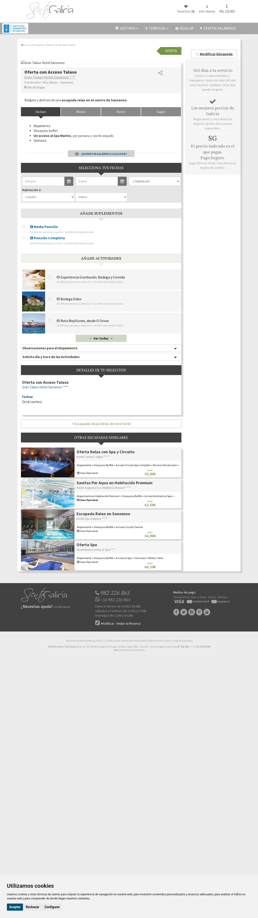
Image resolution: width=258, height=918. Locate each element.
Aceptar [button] (15, 907)
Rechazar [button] (32, 907)
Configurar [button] (52, 907)
